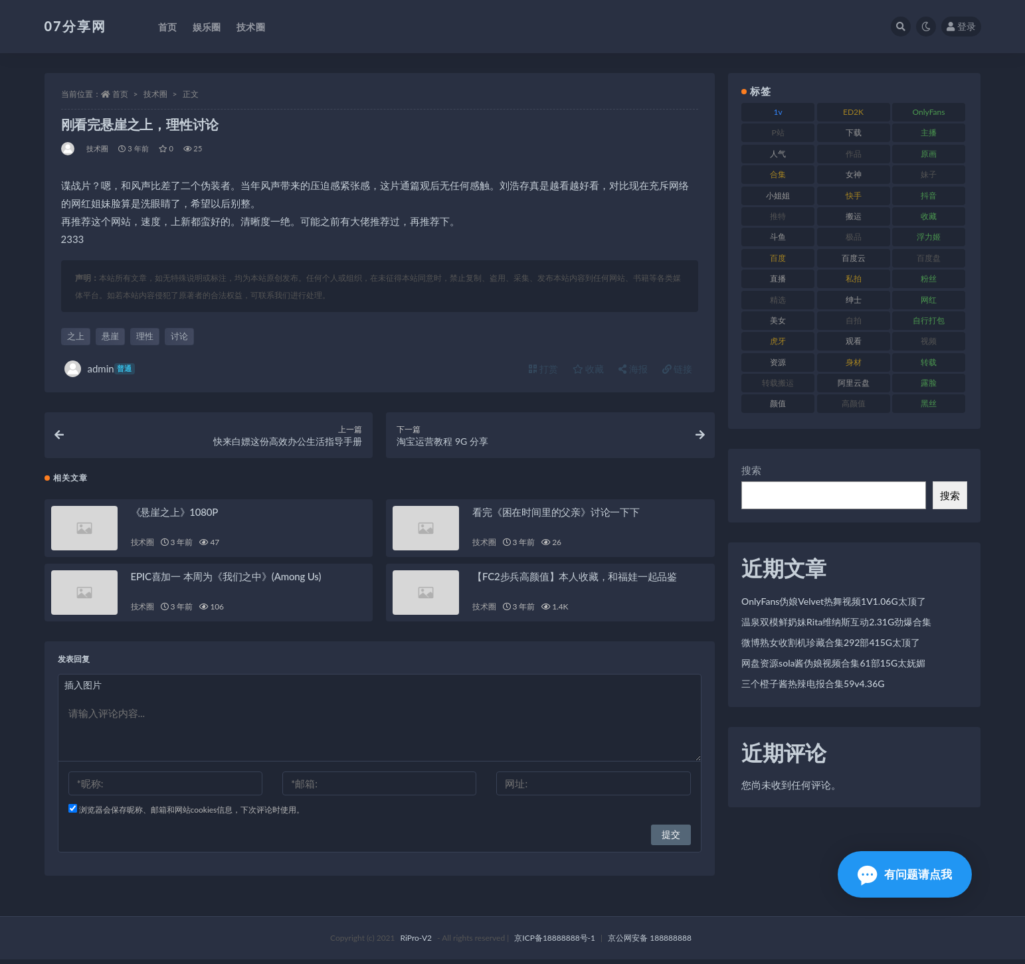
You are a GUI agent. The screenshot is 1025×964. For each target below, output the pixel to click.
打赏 (543, 368)
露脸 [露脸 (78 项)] (929, 383)
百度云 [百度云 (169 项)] (854, 258)
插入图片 (83, 689)
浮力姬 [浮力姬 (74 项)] (929, 237)
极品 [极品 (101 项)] (854, 237)
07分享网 (75, 26)
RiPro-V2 (416, 942)
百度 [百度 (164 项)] (778, 258)
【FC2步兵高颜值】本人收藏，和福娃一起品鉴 (574, 581)
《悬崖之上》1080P (175, 516)
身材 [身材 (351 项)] (854, 362)
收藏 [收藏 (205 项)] (929, 216)
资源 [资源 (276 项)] (778, 362)
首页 (120, 94)
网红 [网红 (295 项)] (929, 300)
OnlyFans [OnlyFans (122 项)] (929, 112)
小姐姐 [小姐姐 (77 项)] (778, 196)
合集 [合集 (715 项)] (778, 174)
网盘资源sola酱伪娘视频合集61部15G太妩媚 (833, 663)
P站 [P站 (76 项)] (778, 132)
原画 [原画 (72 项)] (929, 154)
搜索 (751, 470)
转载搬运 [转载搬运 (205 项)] (778, 383)
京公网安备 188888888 (650, 942)
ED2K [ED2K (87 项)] (853, 112)
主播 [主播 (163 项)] (929, 132)
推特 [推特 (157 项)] (778, 216)
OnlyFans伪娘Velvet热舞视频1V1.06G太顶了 (833, 601)
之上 (75, 336)
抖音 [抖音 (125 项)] (929, 196)
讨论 (179, 336)
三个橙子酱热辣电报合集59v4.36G (812, 683)
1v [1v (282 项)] (778, 112)
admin (99, 369)
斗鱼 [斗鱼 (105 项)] (778, 237)
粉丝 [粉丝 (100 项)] (929, 278)
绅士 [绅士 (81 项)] (854, 300)
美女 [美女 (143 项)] (778, 320)
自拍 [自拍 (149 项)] (854, 320)
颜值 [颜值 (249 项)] (778, 403)
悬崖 (110, 336)
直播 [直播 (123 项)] (778, 278)
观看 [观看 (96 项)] (854, 341)
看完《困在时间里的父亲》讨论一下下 (556, 516)
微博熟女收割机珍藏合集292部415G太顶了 (830, 642)
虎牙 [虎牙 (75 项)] (778, 341)
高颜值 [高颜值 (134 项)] (854, 403)
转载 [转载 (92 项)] (929, 362)
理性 (144, 336)
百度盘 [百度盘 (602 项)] (929, 258)
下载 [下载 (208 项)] (854, 132)
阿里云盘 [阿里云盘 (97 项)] (854, 383)
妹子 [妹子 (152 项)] (929, 174)
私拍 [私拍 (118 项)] (854, 278)
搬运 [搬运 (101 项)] (854, 216)
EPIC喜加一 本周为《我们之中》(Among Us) (226, 581)
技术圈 (155, 94)
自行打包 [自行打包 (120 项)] (929, 320)
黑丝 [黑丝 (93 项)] (929, 403)
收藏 (589, 368)
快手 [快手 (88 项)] (854, 196)
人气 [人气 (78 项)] (778, 154)
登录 (961, 26)
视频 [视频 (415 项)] (929, 341)
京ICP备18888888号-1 (554, 942)
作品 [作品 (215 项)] (854, 154)
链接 (677, 368)
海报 (633, 368)
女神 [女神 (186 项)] (854, 174)
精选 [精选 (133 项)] (778, 300)
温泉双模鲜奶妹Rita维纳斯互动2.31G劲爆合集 (836, 621)
